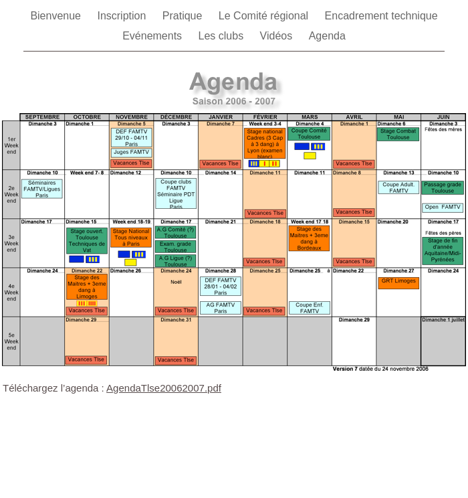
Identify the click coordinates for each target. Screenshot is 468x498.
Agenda (327, 36)
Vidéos (278, 36)
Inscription (122, 15)
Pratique (183, 15)
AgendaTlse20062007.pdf (163, 388)
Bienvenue (57, 15)
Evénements (153, 36)
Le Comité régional (265, 15)
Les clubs (223, 36)
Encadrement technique (381, 15)
